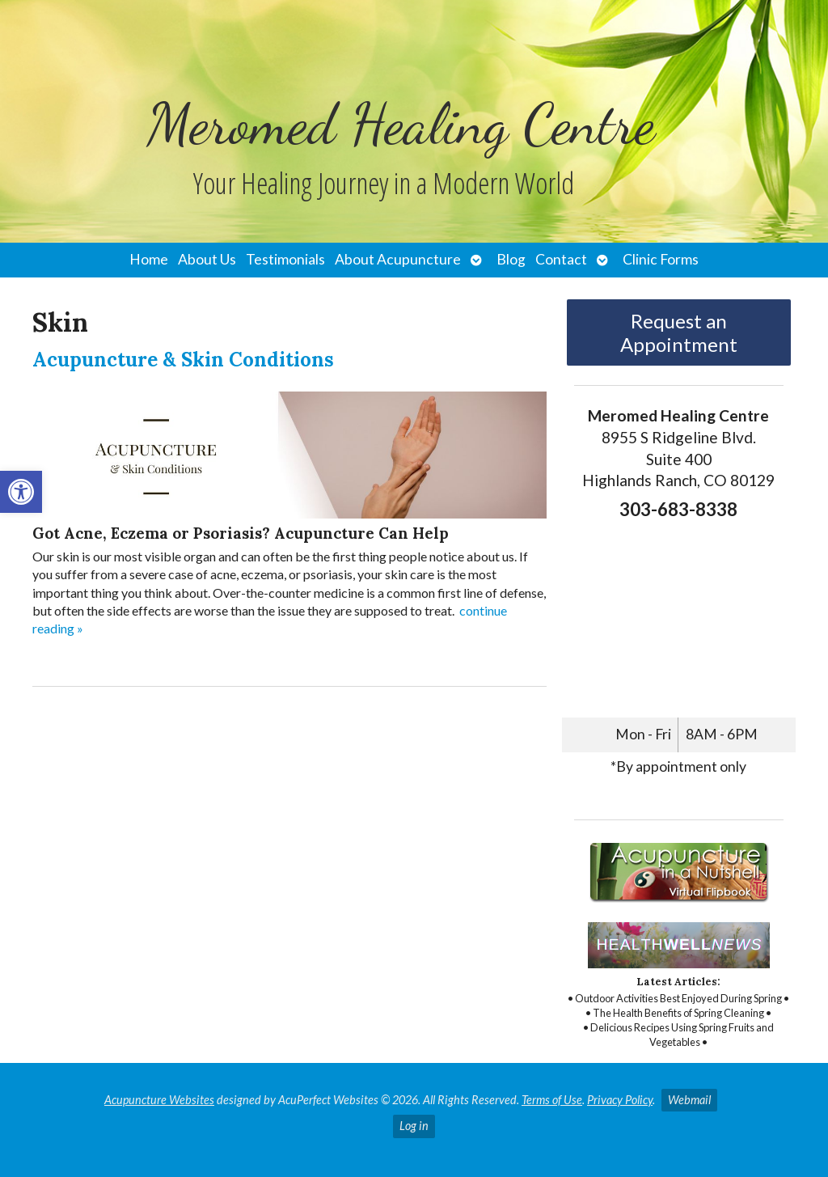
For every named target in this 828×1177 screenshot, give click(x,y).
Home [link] (148, 259)
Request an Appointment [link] (678, 332)
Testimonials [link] (285, 259)
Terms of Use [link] (552, 1100)
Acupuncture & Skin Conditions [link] (183, 359)
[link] (21, 492)
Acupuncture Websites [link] (159, 1100)
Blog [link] (511, 259)
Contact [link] (561, 259)
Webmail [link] (689, 1100)
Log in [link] (414, 1126)
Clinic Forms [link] (661, 259)
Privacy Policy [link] (620, 1100)
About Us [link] (207, 259)
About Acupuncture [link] (398, 259)
